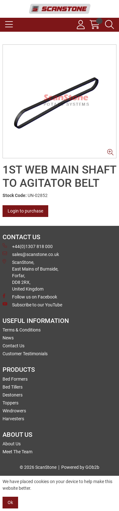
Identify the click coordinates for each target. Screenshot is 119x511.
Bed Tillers (13, 387)
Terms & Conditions (22, 329)
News (8, 337)
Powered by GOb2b (80, 467)
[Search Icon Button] (109, 25)
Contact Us (13, 345)
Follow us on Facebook (30, 296)
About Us (12, 443)
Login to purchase (25, 210)
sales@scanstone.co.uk (31, 254)
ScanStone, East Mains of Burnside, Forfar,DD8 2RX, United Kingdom (30, 275)
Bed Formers (15, 379)
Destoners (13, 394)
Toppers (10, 402)
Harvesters (13, 418)
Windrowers (14, 410)
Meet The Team (17, 451)
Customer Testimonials (25, 353)
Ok (10, 502)
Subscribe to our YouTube (32, 304)
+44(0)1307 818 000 (28, 246)
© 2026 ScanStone (38, 467)
